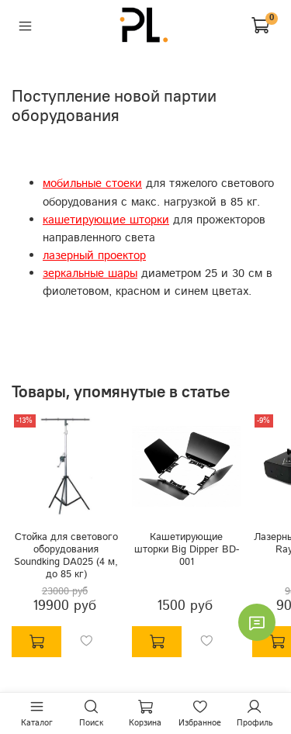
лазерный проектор (94, 256)
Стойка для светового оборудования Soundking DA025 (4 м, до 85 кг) (66, 555)
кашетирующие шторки (106, 220)
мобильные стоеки (92, 183)
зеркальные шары (90, 273)
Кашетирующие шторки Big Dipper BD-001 (186, 549)
